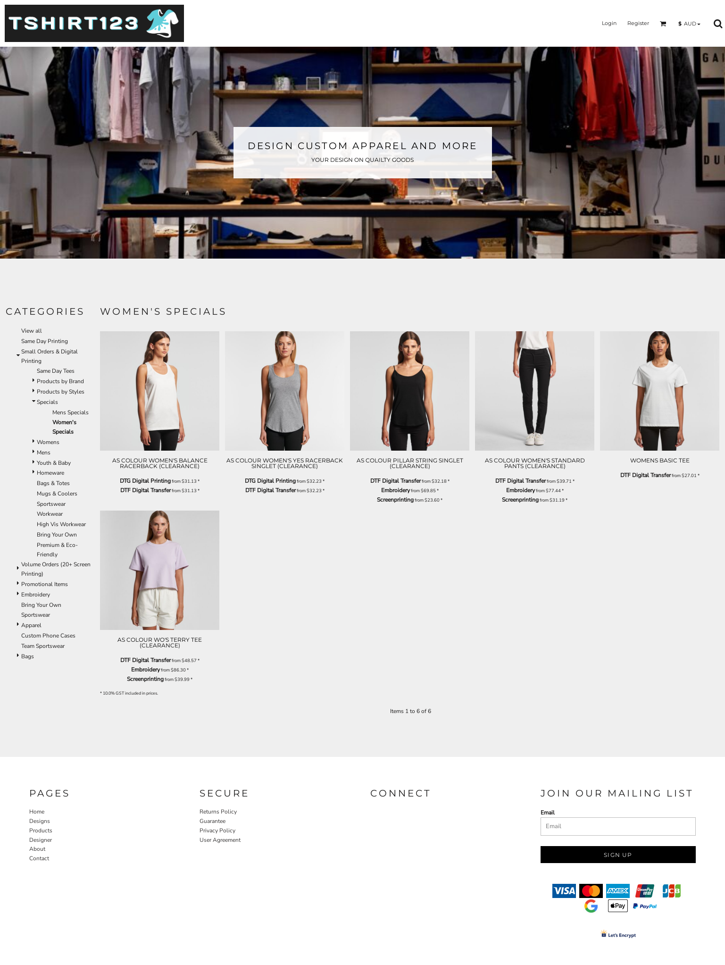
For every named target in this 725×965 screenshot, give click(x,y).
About (37, 849)
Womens (48, 442)
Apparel (31, 625)
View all (31, 331)
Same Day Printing (44, 341)
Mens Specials (70, 412)
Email (548, 812)
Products (40, 830)
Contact (39, 858)
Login (609, 23)
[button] (663, 23)
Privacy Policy (217, 830)
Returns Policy (218, 811)
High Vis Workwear (61, 524)
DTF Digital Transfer (145, 490)
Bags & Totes (53, 483)
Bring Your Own (57, 534)
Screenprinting (395, 499)
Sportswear (51, 504)
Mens (43, 452)
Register (638, 23)
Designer (40, 840)
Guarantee (212, 821)
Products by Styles (60, 391)
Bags (27, 656)
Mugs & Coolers (57, 493)
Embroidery (35, 594)
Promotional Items (44, 584)
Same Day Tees (56, 371)
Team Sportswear (43, 646)
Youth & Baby (54, 463)
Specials (47, 402)
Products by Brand (60, 381)
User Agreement (220, 840)
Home (36, 811)
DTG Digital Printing (145, 481)
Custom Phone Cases (48, 635)
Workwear (50, 514)
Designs (39, 821)
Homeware (50, 473)
